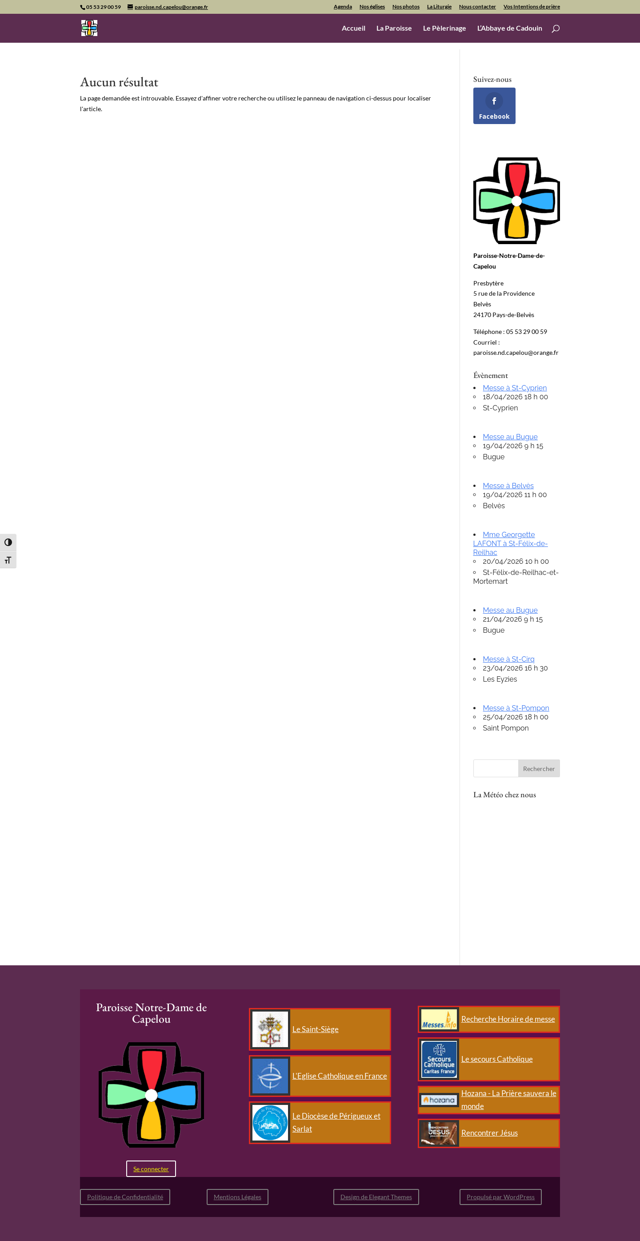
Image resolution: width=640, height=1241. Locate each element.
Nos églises (372, 7)
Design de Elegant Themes (376, 1197)
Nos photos (406, 7)
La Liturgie (439, 7)
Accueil (353, 28)
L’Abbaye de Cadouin (509, 28)
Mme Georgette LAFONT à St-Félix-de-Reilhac (510, 543)
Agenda (343, 7)
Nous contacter (477, 7)
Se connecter (151, 1169)
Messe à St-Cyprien (515, 388)
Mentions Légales (237, 1197)
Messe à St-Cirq (509, 659)
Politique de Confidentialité (125, 1197)
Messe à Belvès (508, 486)
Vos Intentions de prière (532, 7)
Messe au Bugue (510, 437)
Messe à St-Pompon (516, 708)
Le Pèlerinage (444, 28)
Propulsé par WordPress (501, 1197)
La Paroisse (394, 28)
